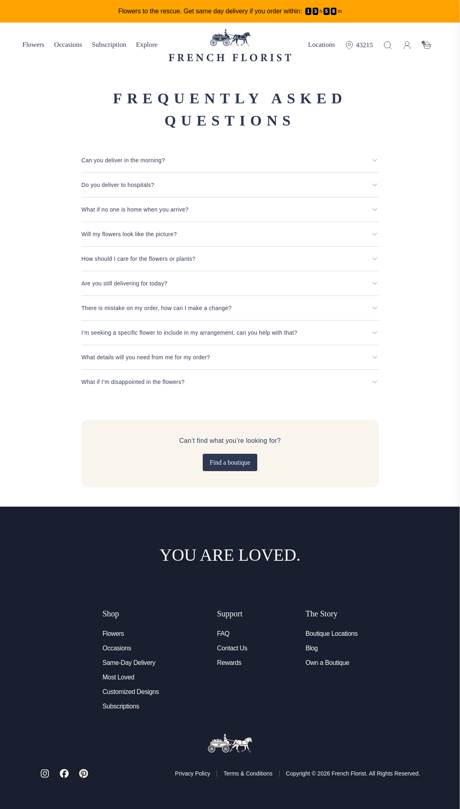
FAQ (223, 633)
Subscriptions (121, 706)
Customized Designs (131, 691)
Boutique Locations (331, 633)
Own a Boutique (327, 662)
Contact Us (232, 648)
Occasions (117, 648)
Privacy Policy (192, 773)
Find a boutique (230, 462)
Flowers (113, 633)
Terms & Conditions (247, 773)
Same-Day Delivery (129, 662)
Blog (311, 648)
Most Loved (118, 677)
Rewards (229, 662)
